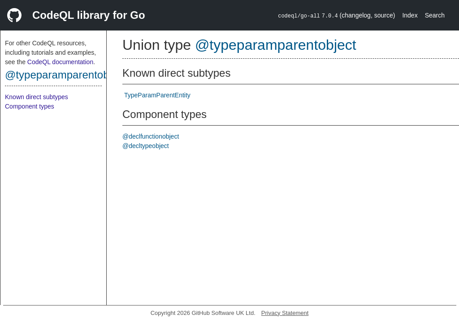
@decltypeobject (145, 145)
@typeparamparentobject (65, 75)
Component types (29, 106)
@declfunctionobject (150, 136)
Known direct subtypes (36, 96)
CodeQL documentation (60, 61)
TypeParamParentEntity (157, 95)
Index (409, 15)
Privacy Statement (285, 313)
